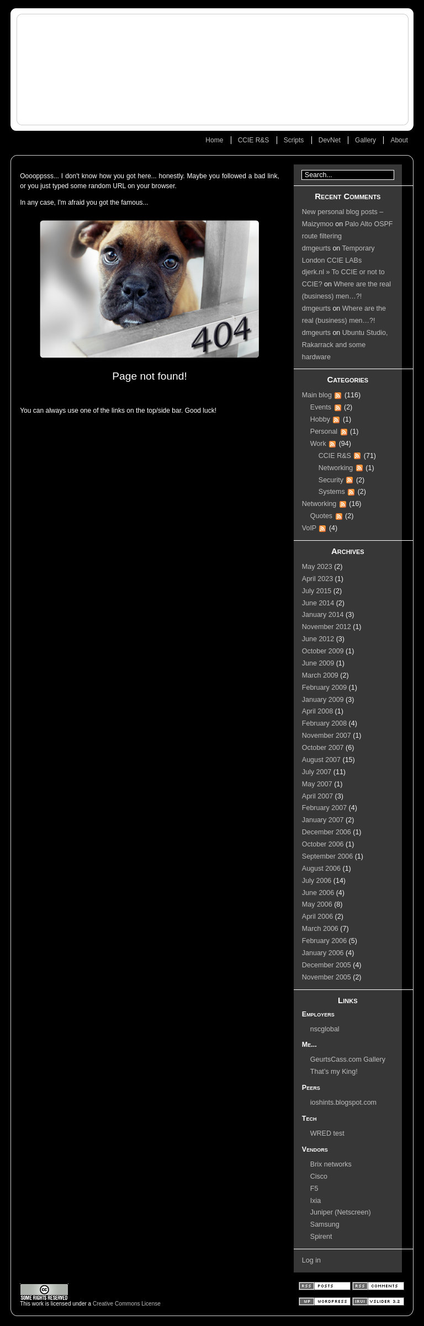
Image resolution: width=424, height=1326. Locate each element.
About (398, 140)
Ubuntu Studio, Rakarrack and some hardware (345, 345)
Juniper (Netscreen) (340, 1212)
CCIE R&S (253, 140)
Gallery (365, 140)
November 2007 (326, 735)
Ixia (315, 1201)
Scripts (294, 140)
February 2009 (324, 687)
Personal (323, 431)
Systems (332, 492)
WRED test (327, 1133)
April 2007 (317, 796)
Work (318, 444)
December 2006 (326, 832)
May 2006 (317, 904)
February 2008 (324, 723)
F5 (314, 1188)
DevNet (330, 140)
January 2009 (323, 700)
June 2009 (318, 663)
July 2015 (317, 591)
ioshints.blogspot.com (343, 1102)
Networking (336, 468)
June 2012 (318, 639)
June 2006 (318, 893)
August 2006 (321, 868)
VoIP (309, 528)
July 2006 (317, 881)
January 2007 (323, 820)
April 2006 (317, 916)
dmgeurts (316, 248)
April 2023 (317, 579)
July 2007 (317, 772)
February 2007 (324, 808)
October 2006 (323, 844)
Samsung (325, 1224)
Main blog (317, 395)
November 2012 (326, 627)
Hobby (320, 419)
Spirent (321, 1236)
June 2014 (318, 603)
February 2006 (324, 941)
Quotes (321, 516)
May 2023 (317, 567)
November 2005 (326, 977)
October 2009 (323, 651)
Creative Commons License (127, 1304)
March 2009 (320, 675)
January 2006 (323, 953)
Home (214, 140)
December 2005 (326, 965)
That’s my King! (334, 1071)
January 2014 (323, 615)
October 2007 (323, 748)
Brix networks (331, 1164)
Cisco (318, 1176)
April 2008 (317, 711)
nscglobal (325, 1029)
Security (331, 480)
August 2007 (321, 760)
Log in (311, 1260)
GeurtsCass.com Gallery (347, 1059)
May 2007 (317, 784)
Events (320, 407)
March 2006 (320, 929)
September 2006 (327, 856)
